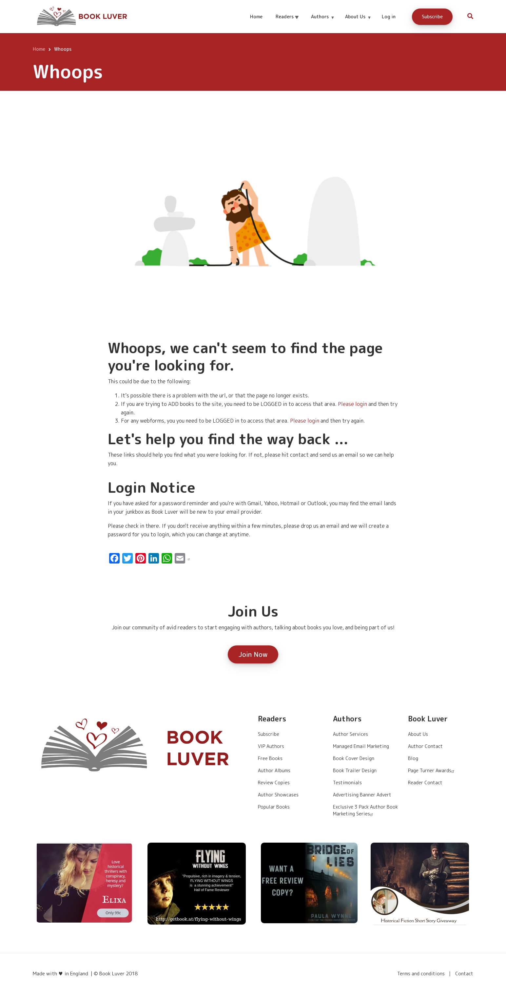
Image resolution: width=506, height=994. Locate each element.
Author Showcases (278, 795)
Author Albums (274, 770)
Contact (464, 974)
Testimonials (347, 782)
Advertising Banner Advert (362, 795)
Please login (352, 404)
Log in (389, 16)
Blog (413, 758)
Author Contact (425, 746)
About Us (358, 22)
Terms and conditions (421, 974)
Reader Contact (425, 782)
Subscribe (432, 16)
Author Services (350, 734)
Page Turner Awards (432, 770)
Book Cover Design (353, 758)
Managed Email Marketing (361, 746)
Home (256, 16)
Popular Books (274, 807)
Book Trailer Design (355, 770)
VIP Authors (271, 746)
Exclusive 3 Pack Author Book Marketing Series (365, 810)
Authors (322, 22)
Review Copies (274, 782)
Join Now (253, 654)
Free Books (270, 758)
